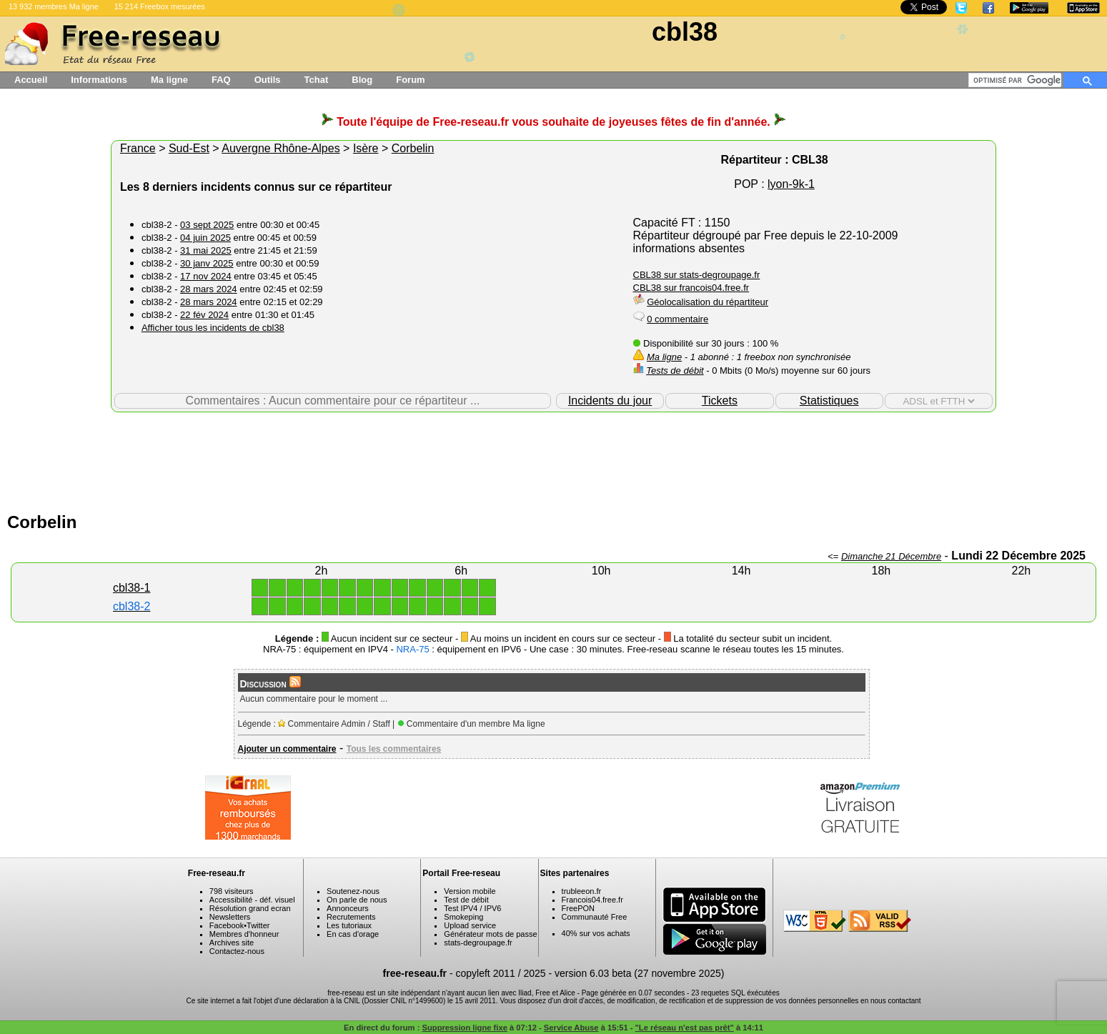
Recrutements (351, 917)
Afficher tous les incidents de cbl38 (213, 327)
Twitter (258, 925)
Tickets (720, 400)
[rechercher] (1017, 80)
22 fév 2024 (204, 314)
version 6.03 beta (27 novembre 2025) (639, 973)
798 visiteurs (231, 891)
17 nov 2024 (206, 276)
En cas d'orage (353, 934)
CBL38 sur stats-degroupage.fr (696, 274)
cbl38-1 (131, 588)
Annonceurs (348, 908)
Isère (366, 148)
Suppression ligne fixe (464, 1027)
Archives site (231, 942)
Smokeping (463, 917)
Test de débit (466, 899)
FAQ (221, 79)
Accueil (30, 79)
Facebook (226, 925)
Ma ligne (169, 79)
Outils (267, 79)
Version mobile (469, 891)
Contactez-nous (236, 951)
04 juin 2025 (205, 237)
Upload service (470, 925)
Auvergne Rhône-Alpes (280, 148)
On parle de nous (357, 899)
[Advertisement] (554, 459)
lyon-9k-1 (791, 184)
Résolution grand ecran (250, 908)
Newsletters (229, 917)
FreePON (578, 908)
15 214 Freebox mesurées (159, 6)
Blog (362, 79)
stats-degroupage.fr (478, 942)
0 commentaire (677, 319)
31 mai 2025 (206, 250)
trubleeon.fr (582, 891)
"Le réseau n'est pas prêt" (684, 1027)
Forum (410, 79)
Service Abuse (571, 1027)
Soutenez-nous (353, 891)
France (138, 148)
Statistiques (829, 400)
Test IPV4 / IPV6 (472, 908)
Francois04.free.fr (592, 899)
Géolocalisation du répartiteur (707, 302)
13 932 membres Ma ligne (54, 6)
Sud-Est (189, 148)
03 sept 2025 (207, 224)
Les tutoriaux (349, 925)
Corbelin (413, 148)
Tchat (316, 79)
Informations (99, 79)
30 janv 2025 (206, 263)
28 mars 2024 (208, 289)
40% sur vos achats (596, 933)
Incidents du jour (610, 400)
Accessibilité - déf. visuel (252, 899)
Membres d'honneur (244, 934)
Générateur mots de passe (490, 934)
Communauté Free (594, 917)
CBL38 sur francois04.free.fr (691, 287)
